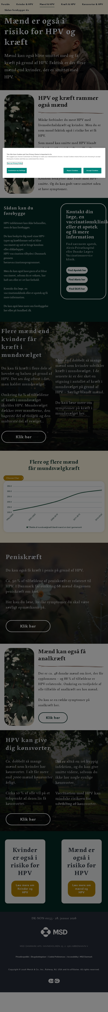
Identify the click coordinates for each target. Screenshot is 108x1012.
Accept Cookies (92, 170)
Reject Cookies (72, 170)
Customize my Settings (16, 170)
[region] (54, 163)
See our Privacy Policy (14, 163)
